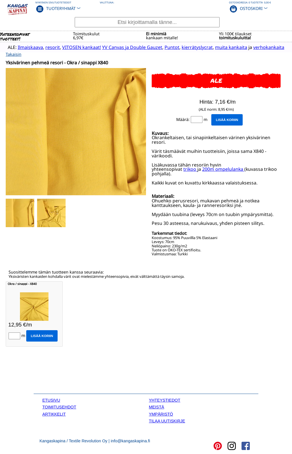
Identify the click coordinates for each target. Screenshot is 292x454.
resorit (48, 47)
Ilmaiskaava (25, 47)
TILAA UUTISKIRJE (167, 420)
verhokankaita (264, 47)
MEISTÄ (156, 406)
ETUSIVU (51, 400)
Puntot (167, 47)
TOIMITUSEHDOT (59, 406)
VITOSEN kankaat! (77, 47)
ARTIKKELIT (54, 414)
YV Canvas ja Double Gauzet (128, 47)
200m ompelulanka (222, 169)
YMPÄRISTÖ (161, 414)
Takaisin (13, 54)
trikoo (190, 169)
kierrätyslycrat (192, 47)
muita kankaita (226, 47)
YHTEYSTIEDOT (164, 400)
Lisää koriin (227, 119)
